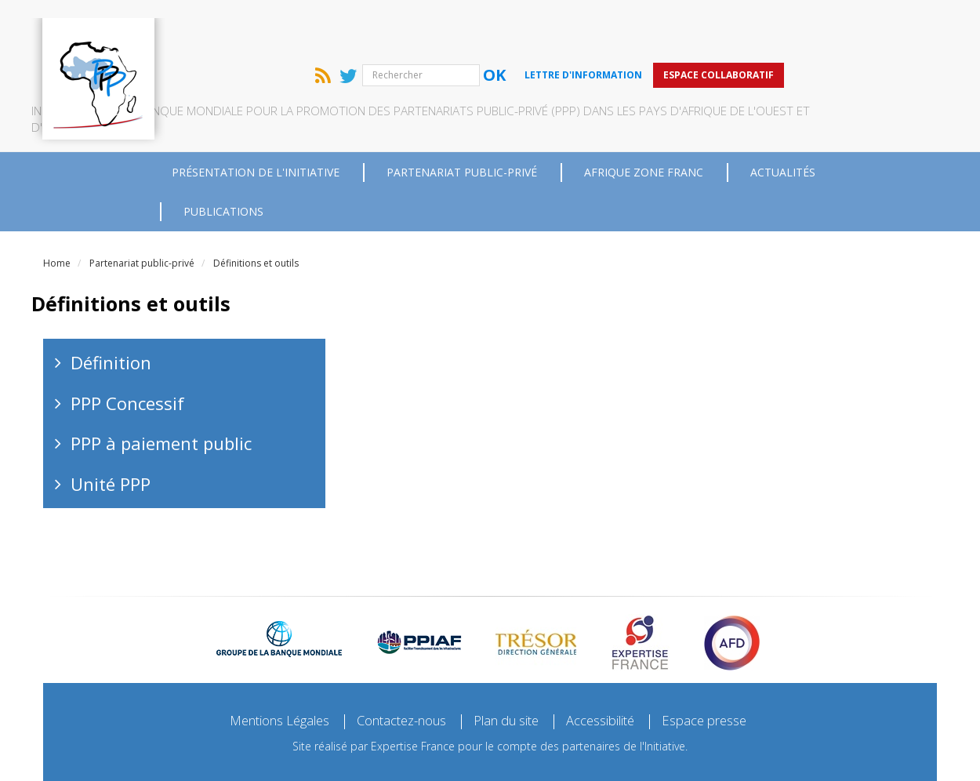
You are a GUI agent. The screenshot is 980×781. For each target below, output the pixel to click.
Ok (632, 21)
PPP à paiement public (161, 388)
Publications (223, 156)
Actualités (782, 117)
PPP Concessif (127, 348)
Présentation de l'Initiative (255, 117)
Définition (111, 307)
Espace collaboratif (856, 20)
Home (57, 208)
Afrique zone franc (643, 117)
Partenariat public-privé (462, 117)
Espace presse (724, 666)
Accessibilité (613, 666)
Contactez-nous (395, 666)
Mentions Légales (261, 666)
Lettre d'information (721, 20)
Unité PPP (111, 429)
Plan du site (510, 666)
